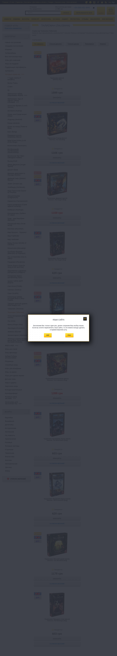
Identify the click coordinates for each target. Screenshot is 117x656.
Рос (69, 335)
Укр (47, 335)
